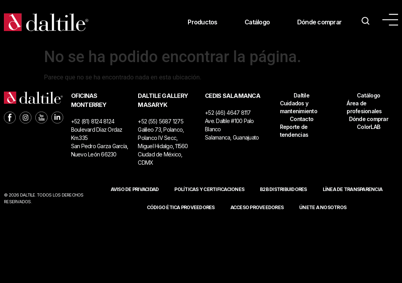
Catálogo (256, 22)
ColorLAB (368, 126)
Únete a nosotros (322, 207)
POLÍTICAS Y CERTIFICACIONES (209, 189)
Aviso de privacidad (135, 189)
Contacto (301, 119)
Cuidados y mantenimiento (298, 107)
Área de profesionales (364, 107)
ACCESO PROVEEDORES (257, 207)
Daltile (301, 95)
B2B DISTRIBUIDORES (283, 189)
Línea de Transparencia (353, 189)
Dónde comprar (319, 22)
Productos (201, 22)
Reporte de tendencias (294, 130)
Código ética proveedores (181, 207)
